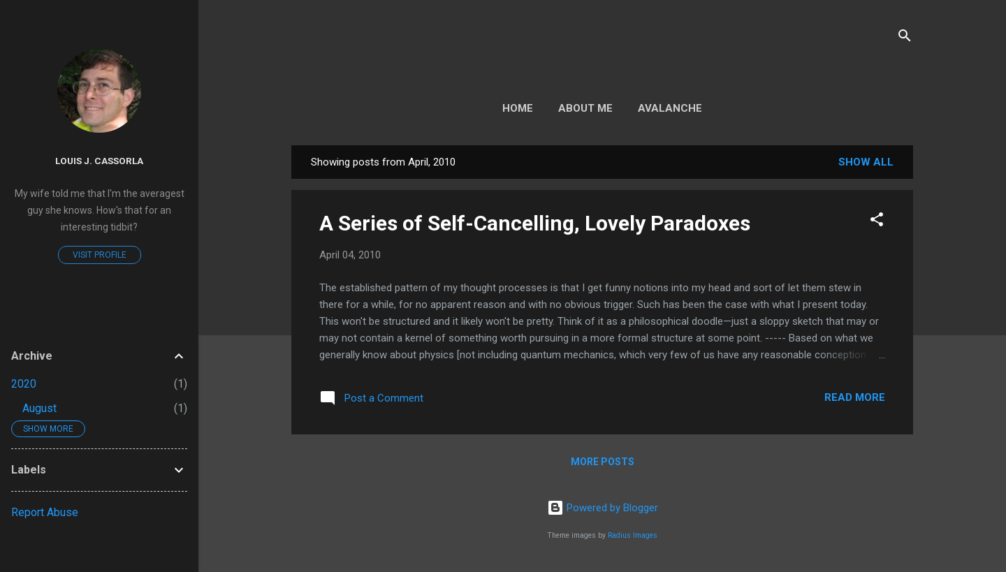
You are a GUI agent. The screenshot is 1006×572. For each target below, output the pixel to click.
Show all (866, 162)
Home (517, 108)
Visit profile (99, 255)
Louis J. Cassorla (99, 160)
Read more (854, 397)
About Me (585, 108)
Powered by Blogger (602, 507)
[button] (876, 222)
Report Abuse (44, 512)
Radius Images (632, 535)
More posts (602, 461)
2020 (23, 383)
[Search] (904, 38)
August (39, 408)
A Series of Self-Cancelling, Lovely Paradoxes (534, 223)
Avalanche (670, 108)
